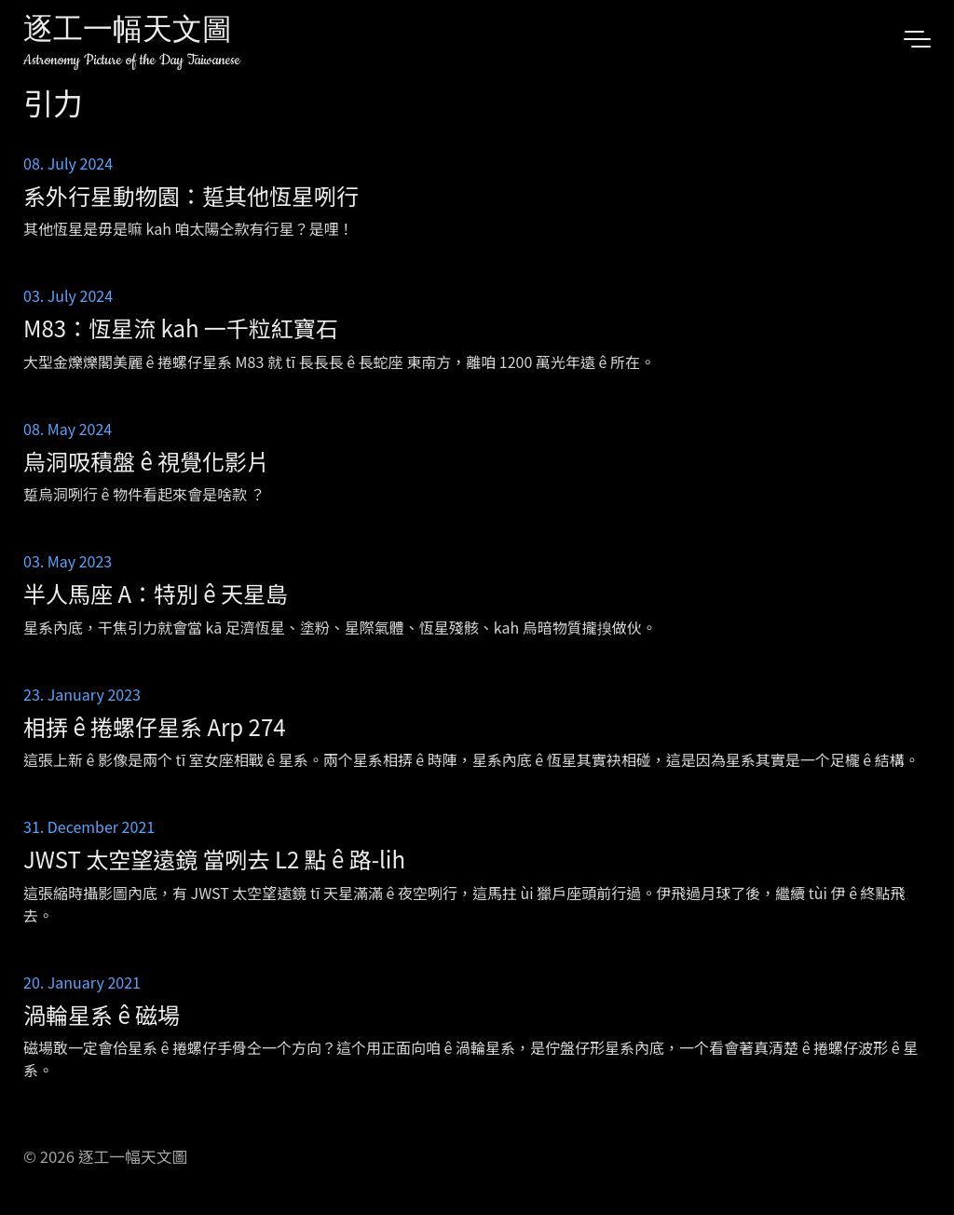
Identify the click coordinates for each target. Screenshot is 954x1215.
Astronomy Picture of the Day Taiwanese (131, 60)
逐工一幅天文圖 (127, 32)
